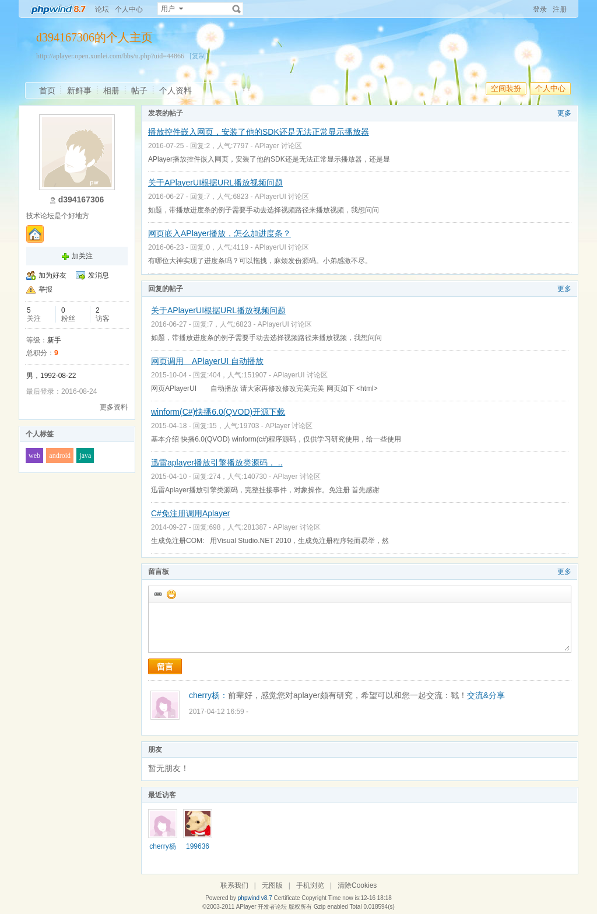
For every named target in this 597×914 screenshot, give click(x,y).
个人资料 (175, 90)
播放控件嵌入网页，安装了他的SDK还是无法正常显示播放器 (258, 131)
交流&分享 (486, 695)
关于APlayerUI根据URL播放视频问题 (215, 182)
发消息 (98, 275)
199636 (197, 846)
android (60, 455)
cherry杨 (162, 846)
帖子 (139, 90)
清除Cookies (357, 885)
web (34, 455)
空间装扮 (506, 88)
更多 (564, 113)
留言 (165, 666)
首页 (47, 90)
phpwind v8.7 (255, 898)
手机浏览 (310, 885)
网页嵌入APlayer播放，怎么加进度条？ (219, 233)
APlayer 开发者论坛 (261, 907)
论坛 (102, 9)
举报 (45, 289)
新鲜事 (79, 90)
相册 (111, 90)
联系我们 (234, 885)
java (85, 455)
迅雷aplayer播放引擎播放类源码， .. (217, 462)
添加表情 (171, 594)
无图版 (272, 885)
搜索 (237, 8)
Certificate (286, 898)
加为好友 (52, 275)
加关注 (82, 256)
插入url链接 (157, 594)
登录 (540, 9)
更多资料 (114, 407)
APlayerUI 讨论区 (282, 196)
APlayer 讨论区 (278, 146)
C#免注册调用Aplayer (190, 513)
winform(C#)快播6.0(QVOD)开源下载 (218, 411)
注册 (560, 9)
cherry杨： (208, 695)
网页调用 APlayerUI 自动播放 (207, 361)
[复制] (198, 56)
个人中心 (129, 9)
